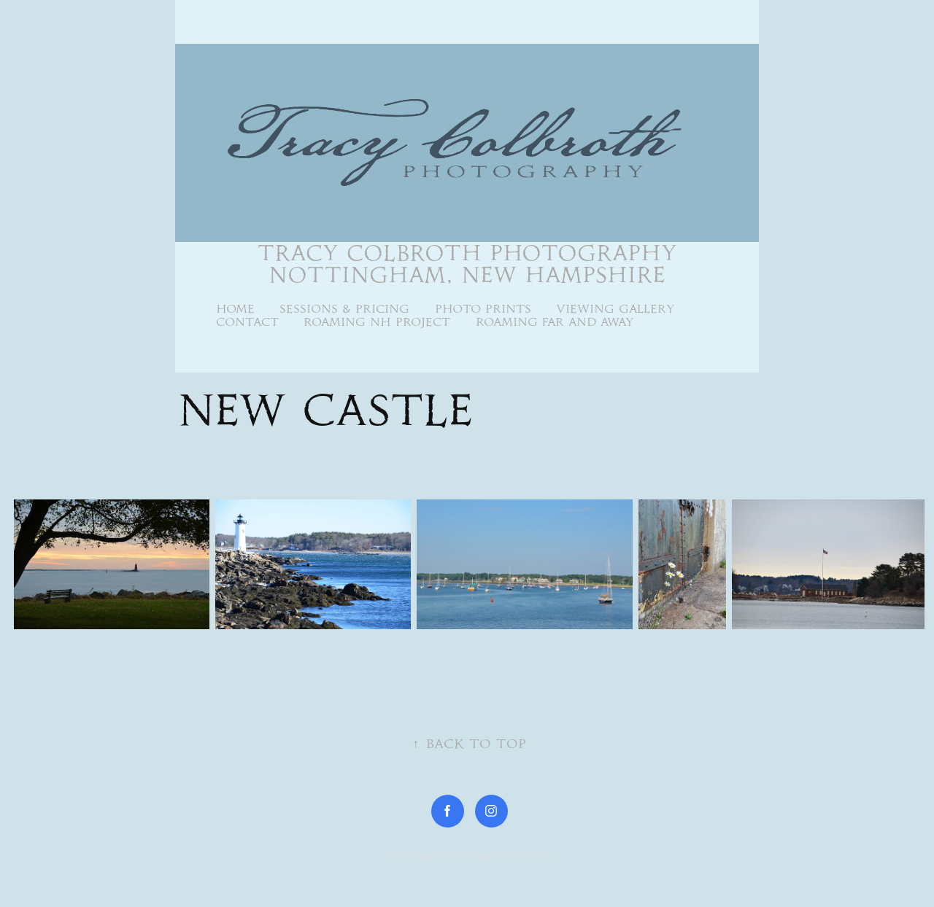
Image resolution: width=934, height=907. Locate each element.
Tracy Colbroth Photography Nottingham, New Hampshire (471, 264)
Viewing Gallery (615, 309)
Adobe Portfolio (504, 856)
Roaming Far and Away (555, 322)
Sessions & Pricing (344, 309)
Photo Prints (483, 309)
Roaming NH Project (377, 322)
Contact (247, 322)
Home (235, 309)
